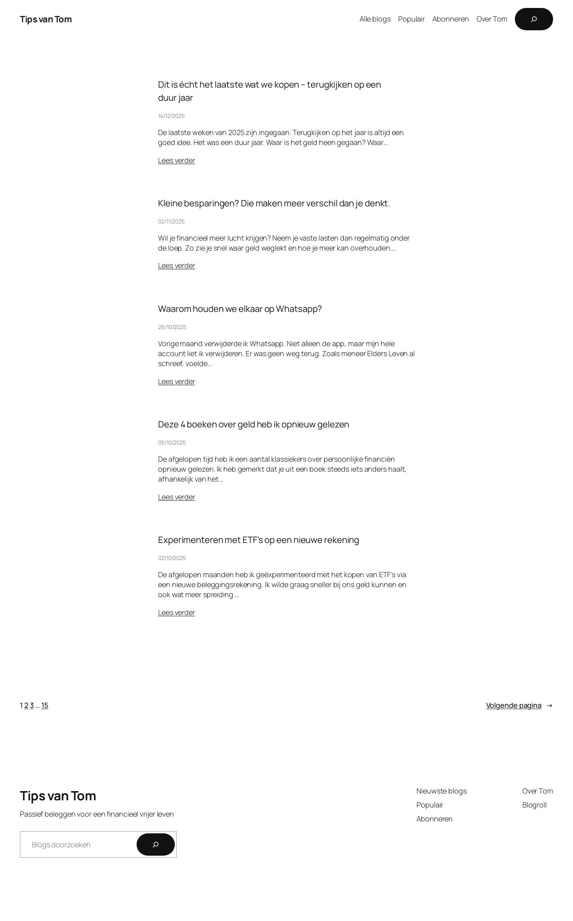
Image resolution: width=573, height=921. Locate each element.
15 (44, 705)
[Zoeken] (156, 844)
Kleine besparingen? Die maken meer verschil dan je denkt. (274, 203)
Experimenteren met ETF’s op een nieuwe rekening (258, 540)
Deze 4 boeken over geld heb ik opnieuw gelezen (253, 424)
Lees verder (176, 160)
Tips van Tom (46, 19)
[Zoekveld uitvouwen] (534, 19)
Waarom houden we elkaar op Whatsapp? (240, 309)
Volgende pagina (519, 705)
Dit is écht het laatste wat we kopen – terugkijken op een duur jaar (269, 91)
